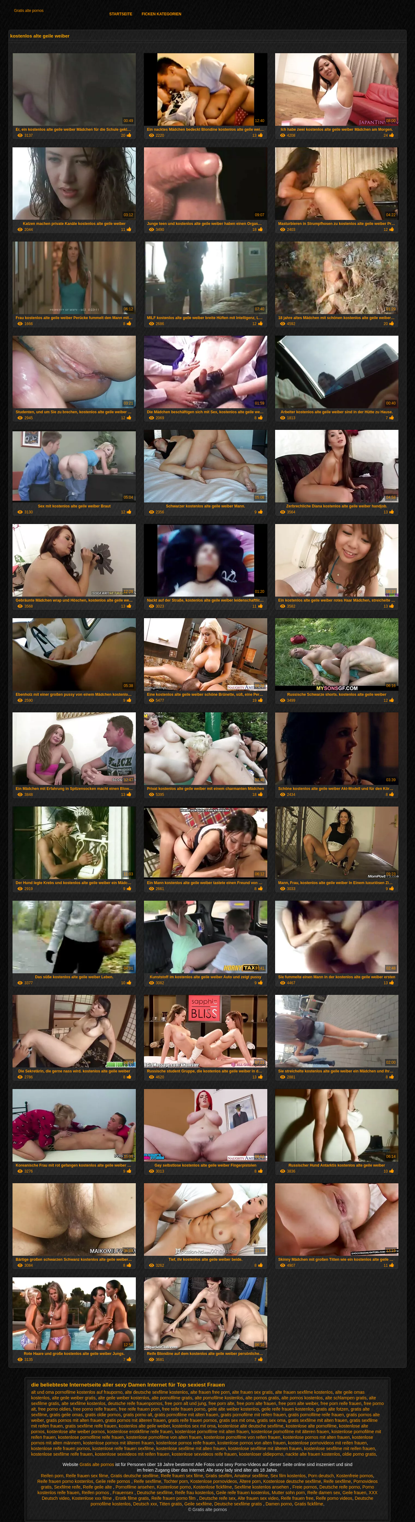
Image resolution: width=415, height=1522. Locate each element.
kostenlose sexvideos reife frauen (204, 1454)
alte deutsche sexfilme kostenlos (156, 1392)
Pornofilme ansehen (135, 1486)
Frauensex (124, 1492)
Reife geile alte (98, 1486)
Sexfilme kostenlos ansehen (262, 1486)
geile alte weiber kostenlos (233, 1409)
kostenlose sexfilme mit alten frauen (191, 1448)
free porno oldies (54, 1409)
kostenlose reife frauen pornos (60, 1448)
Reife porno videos (334, 1498)
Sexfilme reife (67, 1486)
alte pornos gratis (262, 1397)
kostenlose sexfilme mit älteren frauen (265, 1448)
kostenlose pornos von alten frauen (252, 1442)
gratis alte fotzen (332, 1409)
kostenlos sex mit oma (194, 1425)
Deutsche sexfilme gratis (238, 1503)
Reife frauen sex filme (87, 1475)
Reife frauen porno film (174, 1498)
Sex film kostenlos (288, 1475)
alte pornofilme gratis (172, 1397)
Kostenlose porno (174, 1486)
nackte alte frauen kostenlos (312, 1454)
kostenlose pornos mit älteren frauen (118, 1442)
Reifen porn (52, 1475)
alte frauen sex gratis (252, 1392)
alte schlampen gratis (345, 1397)
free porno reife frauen (94, 1409)
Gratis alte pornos (29, 10)
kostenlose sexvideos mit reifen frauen (132, 1454)
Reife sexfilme (147, 1481)
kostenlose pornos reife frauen (185, 1442)
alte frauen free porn (210, 1392)
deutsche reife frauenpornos (135, 1403)
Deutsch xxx (145, 1503)
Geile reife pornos (113, 1481)
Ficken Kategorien (161, 14)
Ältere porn (250, 1481)
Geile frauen (354, 1492)
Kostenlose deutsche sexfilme (292, 1481)
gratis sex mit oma (237, 1420)
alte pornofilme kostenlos (219, 1397)
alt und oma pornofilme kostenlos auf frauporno (77, 1392)
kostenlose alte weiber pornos (76, 1431)
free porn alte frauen (256, 1403)
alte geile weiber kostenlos (123, 1397)
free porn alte (222, 1403)
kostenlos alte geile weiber (144, 1425)
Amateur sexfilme (251, 1475)
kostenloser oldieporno (261, 1454)
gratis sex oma (271, 1420)
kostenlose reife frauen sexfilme (123, 1448)
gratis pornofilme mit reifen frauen (253, 1414)
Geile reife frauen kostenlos (242, 1492)
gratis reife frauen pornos (192, 1420)
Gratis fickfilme (308, 1503)
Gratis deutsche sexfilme (134, 1475)
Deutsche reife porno (339, 1486)
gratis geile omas (66, 1414)
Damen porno (278, 1503)
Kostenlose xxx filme (92, 1498)
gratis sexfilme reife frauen (90, 1425)
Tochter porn (176, 1481)
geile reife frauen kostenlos (287, 1409)
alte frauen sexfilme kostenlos (304, 1392)
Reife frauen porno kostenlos (65, 1481)
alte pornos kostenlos (302, 1397)
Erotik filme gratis (132, 1498)
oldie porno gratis (359, 1454)
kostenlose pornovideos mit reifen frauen (327, 1442)
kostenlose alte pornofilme (311, 1425)
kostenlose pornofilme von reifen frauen (242, 1437)
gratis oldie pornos (103, 1414)
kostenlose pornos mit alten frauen (316, 1437)
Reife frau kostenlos (194, 1492)
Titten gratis (170, 1503)
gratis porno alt (137, 1414)
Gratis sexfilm (218, 1475)
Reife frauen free (297, 1498)
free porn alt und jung (185, 1403)
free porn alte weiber (298, 1403)
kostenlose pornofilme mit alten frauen (212, 1431)
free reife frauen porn (139, 1409)
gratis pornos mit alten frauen (74, 1420)
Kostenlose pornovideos (213, 1481)
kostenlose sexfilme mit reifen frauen (339, 1448)
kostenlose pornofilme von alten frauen (163, 1437)
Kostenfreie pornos (354, 1475)
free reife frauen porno (183, 1409)
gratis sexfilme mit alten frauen (317, 1420)
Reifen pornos (96, 1492)
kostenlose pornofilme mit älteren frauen (290, 1431)
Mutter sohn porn (288, 1492)
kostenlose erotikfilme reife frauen (139, 1431)
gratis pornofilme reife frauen (316, 1414)
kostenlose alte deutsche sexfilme (250, 1425)
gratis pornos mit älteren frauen (135, 1420)
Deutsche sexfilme (154, 1492)
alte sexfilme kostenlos (84, 1403)
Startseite (120, 14)
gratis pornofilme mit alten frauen (186, 1414)
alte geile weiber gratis (74, 1397)
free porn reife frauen (341, 1403)
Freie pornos (304, 1486)
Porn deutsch (321, 1475)
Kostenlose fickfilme (212, 1486)
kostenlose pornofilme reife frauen (91, 1437)
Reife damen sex (323, 1492)
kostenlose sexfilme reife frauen (62, 1454)
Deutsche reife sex (217, 1498)
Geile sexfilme (198, 1503)
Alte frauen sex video (258, 1498)
